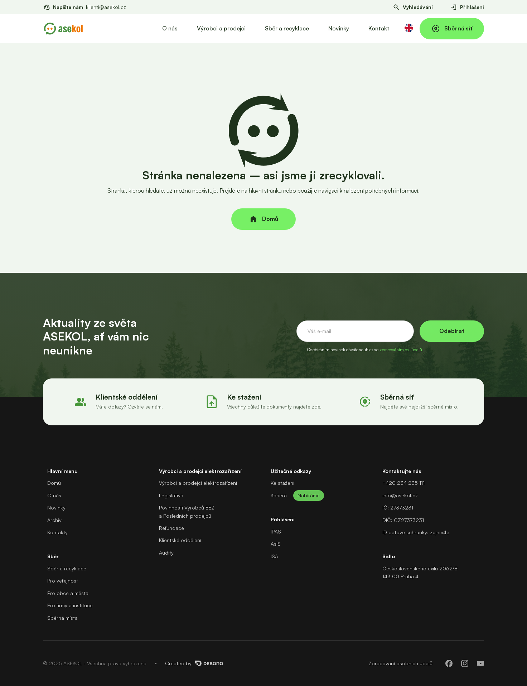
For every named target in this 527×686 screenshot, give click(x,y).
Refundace (171, 528)
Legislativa (171, 495)
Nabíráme (309, 495)
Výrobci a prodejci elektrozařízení (198, 483)
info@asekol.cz (400, 495)
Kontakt (379, 28)
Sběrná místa (62, 618)
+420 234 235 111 (403, 483)
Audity (166, 553)
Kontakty (57, 532)
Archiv (54, 520)
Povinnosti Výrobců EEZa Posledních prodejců (186, 511)
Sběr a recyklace (287, 28)
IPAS (276, 531)
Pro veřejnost (62, 581)
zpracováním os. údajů (400, 349)
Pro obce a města (67, 593)
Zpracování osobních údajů (400, 663)
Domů (54, 483)
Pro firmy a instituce (70, 605)
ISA (274, 556)
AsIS (276, 544)
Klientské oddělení (180, 540)
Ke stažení (282, 483)
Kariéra (279, 495)
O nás (170, 28)
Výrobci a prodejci (221, 28)
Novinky (338, 28)
